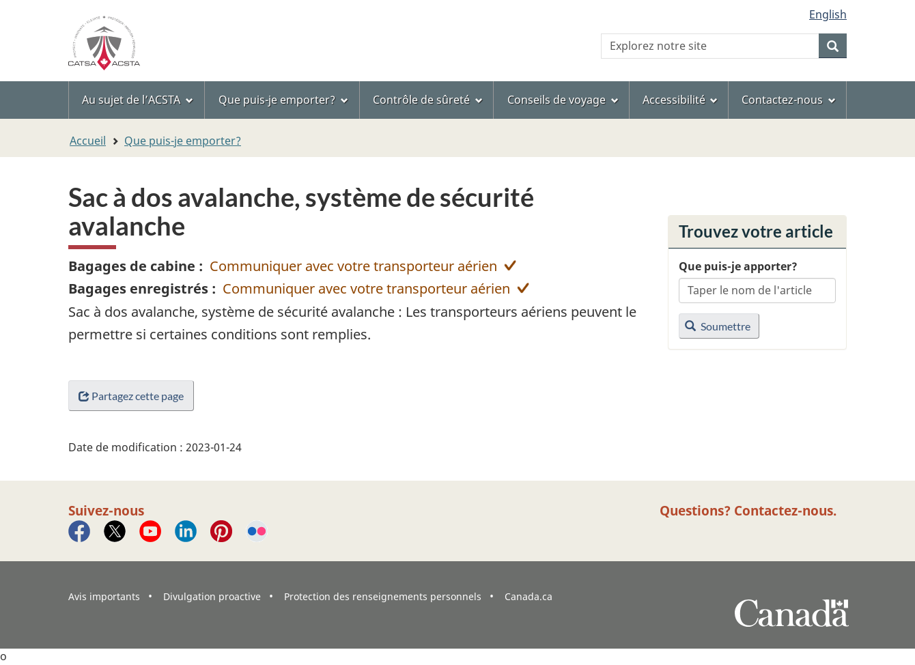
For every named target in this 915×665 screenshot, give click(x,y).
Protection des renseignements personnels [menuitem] (382, 596)
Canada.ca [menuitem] (528, 596)
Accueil (88, 140)
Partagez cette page (131, 395)
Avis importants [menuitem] (104, 596)
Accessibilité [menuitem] (680, 99)
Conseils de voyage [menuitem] (563, 99)
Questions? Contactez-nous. (748, 510)
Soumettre (717, 326)
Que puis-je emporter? (182, 140)
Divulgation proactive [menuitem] (212, 596)
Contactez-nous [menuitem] (789, 99)
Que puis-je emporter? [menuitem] (283, 99)
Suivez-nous (106, 510)
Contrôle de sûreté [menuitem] (428, 99)
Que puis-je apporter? (738, 266)
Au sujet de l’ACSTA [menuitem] (137, 99)
